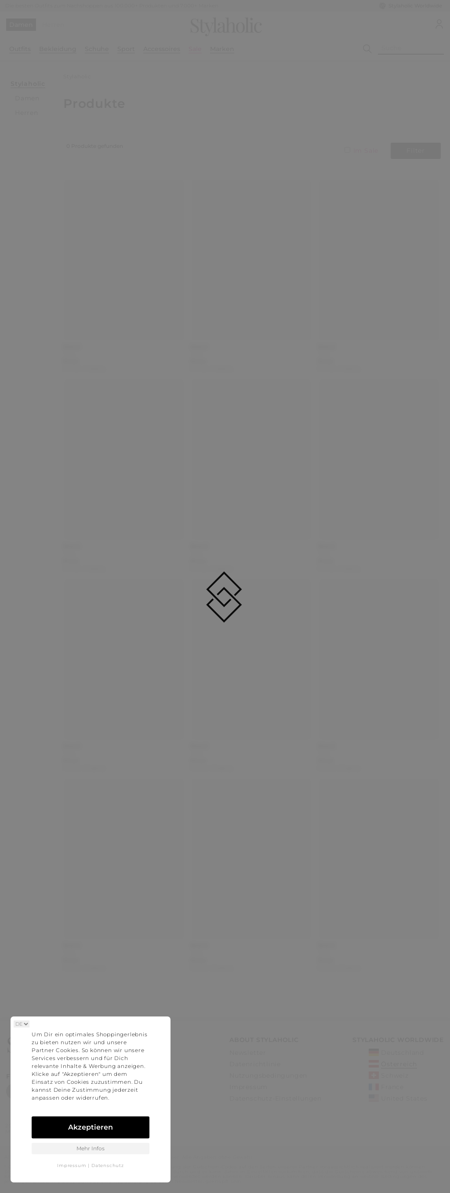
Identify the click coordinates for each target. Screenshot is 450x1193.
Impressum (71, 1165)
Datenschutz (107, 1165)
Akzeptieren (90, 1127)
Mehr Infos (90, 1148)
